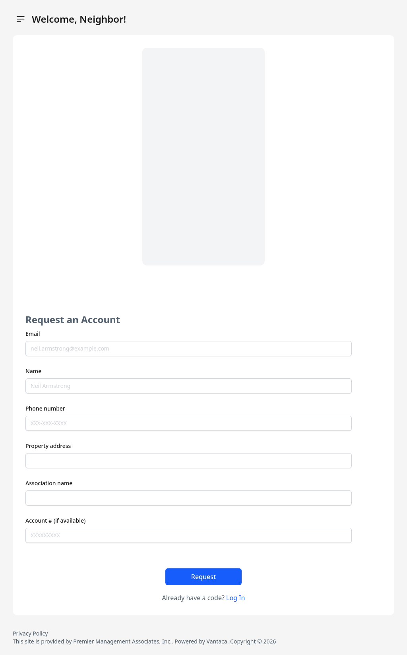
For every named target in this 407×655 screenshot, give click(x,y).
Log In (235, 597)
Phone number (45, 408)
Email (32, 333)
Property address (48, 446)
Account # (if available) (55, 520)
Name (33, 371)
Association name (48, 483)
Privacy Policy (30, 633)
